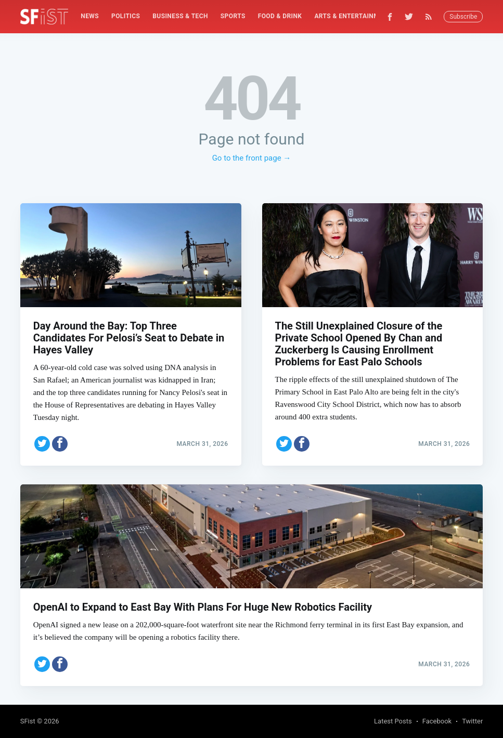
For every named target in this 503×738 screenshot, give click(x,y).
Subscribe (463, 16)
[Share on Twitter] (42, 440)
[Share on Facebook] (60, 440)
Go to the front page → (251, 158)
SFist (27, 721)
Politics (125, 16)
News (90, 16)
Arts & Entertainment (352, 16)
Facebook (437, 721)
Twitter (472, 721)
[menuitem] (89, 16)
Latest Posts (393, 721)
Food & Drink (280, 16)
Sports (233, 16)
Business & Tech (180, 16)
